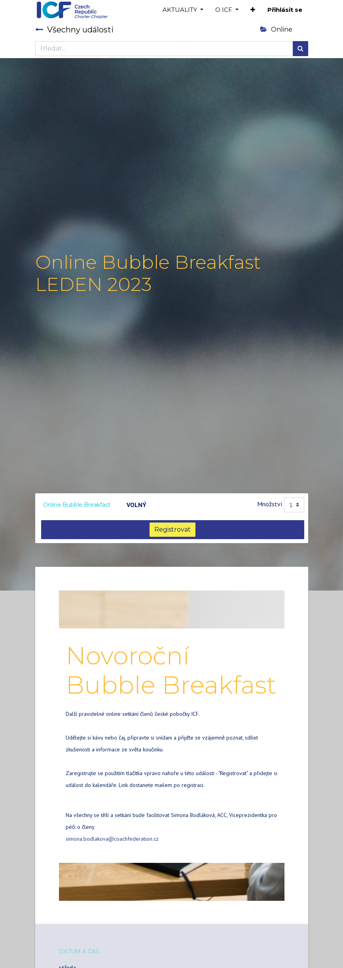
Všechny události (74, 29)
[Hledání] (300, 48)
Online (276, 29)
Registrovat (172, 529)
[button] (252, 10)
